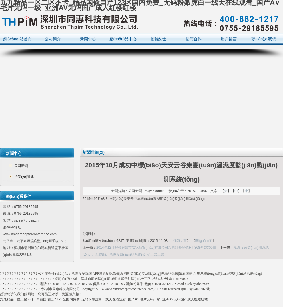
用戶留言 (229, 39)
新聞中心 (88, 39)
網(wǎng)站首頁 (17, 39)
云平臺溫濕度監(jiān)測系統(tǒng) (42, 241)
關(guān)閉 (203, 241)
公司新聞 (21, 166)
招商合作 (194, 39)
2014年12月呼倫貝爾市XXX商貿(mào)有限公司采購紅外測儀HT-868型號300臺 (156, 248)
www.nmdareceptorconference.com (129, 289)
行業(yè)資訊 (24, 177)
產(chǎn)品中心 (123, 39)
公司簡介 (53, 39)
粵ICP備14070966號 (195, 289)
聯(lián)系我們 (263, 39)
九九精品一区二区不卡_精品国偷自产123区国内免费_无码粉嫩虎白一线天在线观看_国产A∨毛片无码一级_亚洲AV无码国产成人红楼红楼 (104, 299)
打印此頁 (180, 241)
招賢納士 (158, 39)
